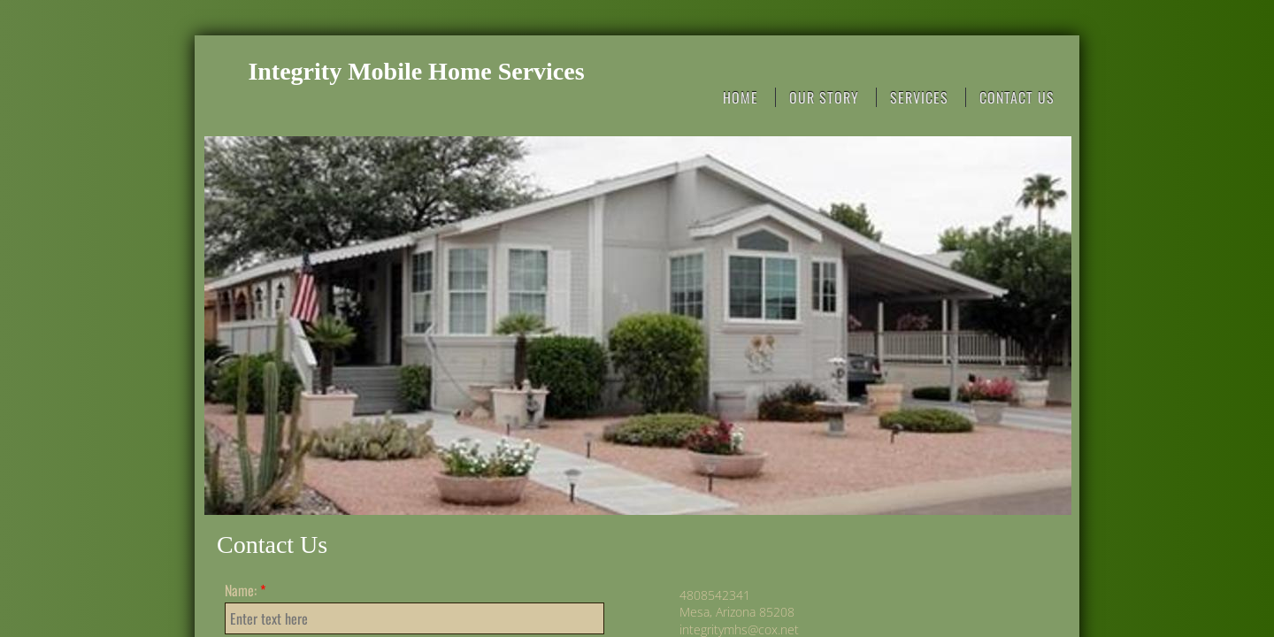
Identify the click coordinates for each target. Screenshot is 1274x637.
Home (740, 97)
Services (919, 97)
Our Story (824, 97)
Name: (245, 590)
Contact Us (1017, 97)
